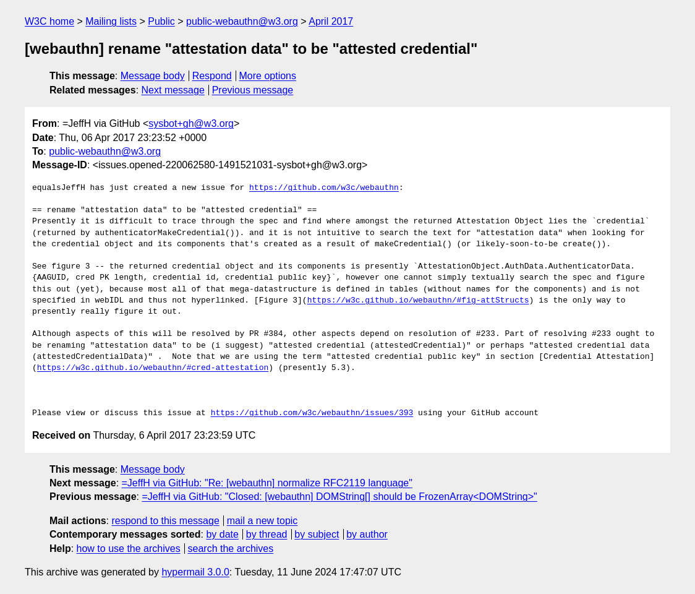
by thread (267, 534)
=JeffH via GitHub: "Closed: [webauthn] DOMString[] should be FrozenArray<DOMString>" (339, 496)
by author (367, 534)
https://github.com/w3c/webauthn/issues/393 (312, 413)
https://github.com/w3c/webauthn (324, 188)
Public (161, 21)
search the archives (231, 548)
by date (222, 534)
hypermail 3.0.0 (195, 572)
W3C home (49, 21)
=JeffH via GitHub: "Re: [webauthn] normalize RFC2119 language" (267, 483)
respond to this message (165, 520)
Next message (173, 90)
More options (268, 76)
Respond (212, 76)
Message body (153, 76)
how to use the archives (129, 548)
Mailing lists (111, 21)
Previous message (253, 90)
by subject (316, 534)
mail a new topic (262, 520)
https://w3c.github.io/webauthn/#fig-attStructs (418, 300)
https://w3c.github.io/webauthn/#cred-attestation (152, 368)
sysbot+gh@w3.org (191, 123)
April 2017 (331, 21)
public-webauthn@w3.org (242, 21)
